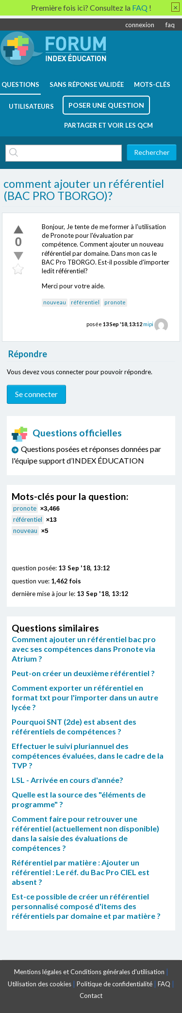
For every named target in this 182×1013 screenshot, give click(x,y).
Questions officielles (67, 432)
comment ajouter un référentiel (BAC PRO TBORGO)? (83, 190)
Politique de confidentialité (114, 984)
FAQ (164, 984)
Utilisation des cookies (39, 984)
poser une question (106, 105)
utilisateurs (31, 106)
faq (170, 25)
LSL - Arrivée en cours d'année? (67, 779)
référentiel (85, 302)
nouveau (54, 302)
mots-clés (152, 84)
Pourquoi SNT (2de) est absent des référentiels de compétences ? (74, 726)
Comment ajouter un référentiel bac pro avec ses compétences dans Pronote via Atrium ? (84, 648)
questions (20, 84)
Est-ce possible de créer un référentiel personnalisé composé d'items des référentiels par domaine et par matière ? (86, 906)
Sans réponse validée (87, 84)
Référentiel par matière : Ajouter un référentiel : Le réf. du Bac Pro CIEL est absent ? (80, 872)
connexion (139, 25)
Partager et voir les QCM (108, 125)
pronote (115, 302)
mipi (148, 324)
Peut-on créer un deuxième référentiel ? (83, 673)
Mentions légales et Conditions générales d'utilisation (89, 972)
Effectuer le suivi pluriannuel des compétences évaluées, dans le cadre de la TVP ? (88, 755)
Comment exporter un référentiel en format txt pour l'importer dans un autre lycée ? (85, 697)
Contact (91, 995)
